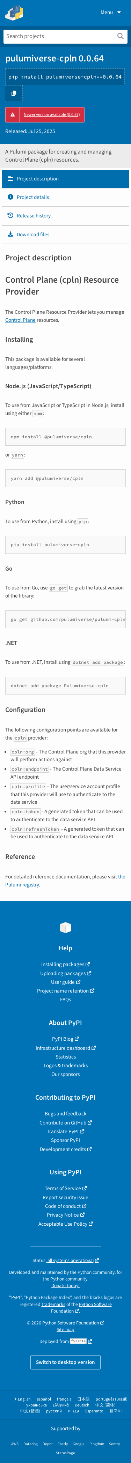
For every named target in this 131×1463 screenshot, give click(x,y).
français (64, 1399)
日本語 (83, 1399)
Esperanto (94, 1411)
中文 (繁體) (30, 1411)
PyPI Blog (62, 1039)
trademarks (53, 1304)
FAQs (65, 999)
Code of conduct (63, 1206)
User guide (63, 982)
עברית (73, 1411)
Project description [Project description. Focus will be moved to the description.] (33, 179)
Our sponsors (65, 1074)
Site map (65, 1329)
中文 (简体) (105, 1405)
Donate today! (65, 1285)
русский (54, 1411)
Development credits (63, 1149)
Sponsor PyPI (65, 1140)
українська (36, 1405)
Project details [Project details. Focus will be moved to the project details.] (28, 197)
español (44, 1399)
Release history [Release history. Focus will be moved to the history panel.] (29, 216)
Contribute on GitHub (62, 1123)
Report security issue (65, 1197)
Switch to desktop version (65, 1362)
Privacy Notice (63, 1215)
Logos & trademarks (66, 1065)
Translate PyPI (63, 1131)
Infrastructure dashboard (63, 1048)
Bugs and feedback (66, 1113)
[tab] (65, 179)
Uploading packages (63, 973)
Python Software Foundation (81, 1307)
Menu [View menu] (111, 12)
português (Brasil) (112, 1399)
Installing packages (62, 964)
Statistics (66, 1057)
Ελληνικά (61, 1405)
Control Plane (20, 320)
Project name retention (63, 991)
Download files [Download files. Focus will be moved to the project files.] (28, 234)
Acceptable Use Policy (62, 1224)
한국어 (115, 1411)
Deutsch (82, 1405)
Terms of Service (63, 1188)
